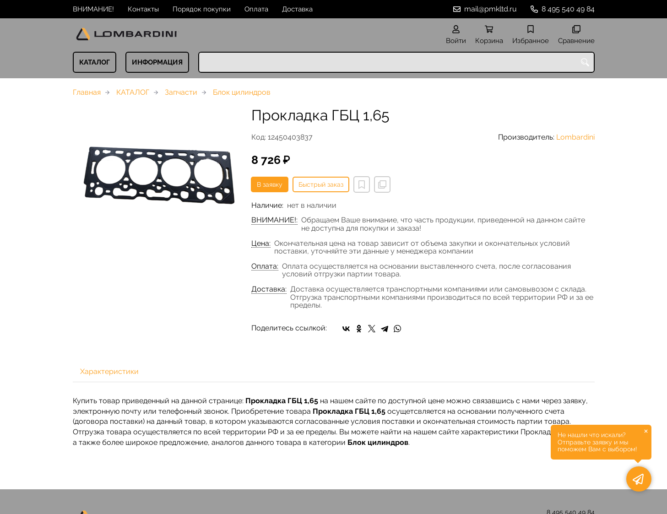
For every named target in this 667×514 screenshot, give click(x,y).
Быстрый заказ (320, 184)
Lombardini (575, 137)
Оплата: (264, 266)
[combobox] (396, 62)
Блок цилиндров (242, 92)
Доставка (297, 9)
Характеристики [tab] (109, 371)
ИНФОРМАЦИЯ (157, 62)
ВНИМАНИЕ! (93, 9)
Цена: (261, 243)
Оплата (256, 9)
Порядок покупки (202, 9)
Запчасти (181, 92)
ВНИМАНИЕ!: (274, 220)
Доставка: (269, 289)
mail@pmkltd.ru (490, 9)
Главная (87, 92)
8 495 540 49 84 (568, 9)
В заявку (269, 184)
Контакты (143, 9)
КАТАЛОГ (94, 62)
